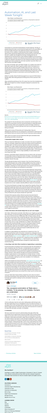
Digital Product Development (11, 393)
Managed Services (9, 395)
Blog (6, 402)
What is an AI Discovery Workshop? (12, 411)
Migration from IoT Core (10, 397)
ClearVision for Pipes (9, 388)
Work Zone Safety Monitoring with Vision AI (13, 344)
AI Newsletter (8, 407)
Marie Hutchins (7, 339)
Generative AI (8, 385)
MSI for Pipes (8, 392)
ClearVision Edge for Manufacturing (12, 386)
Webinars (7, 405)
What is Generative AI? (10, 409)
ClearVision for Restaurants (11, 390)
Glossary (7, 403)
